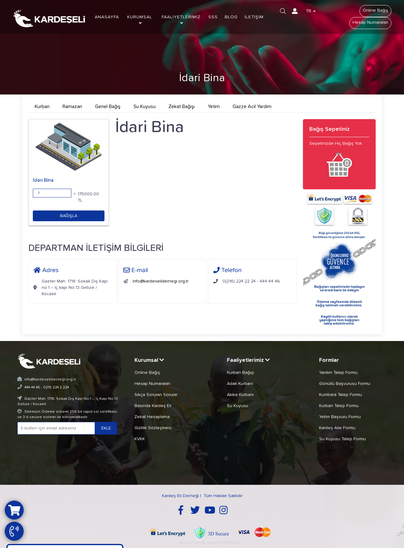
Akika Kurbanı (240, 395)
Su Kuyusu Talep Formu (342, 439)
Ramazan (72, 106)
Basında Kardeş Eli (152, 406)
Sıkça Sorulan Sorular (155, 395)
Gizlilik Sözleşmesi (152, 428)
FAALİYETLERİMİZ (181, 20)
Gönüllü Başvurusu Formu (344, 383)
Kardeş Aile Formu (337, 428)
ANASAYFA (107, 17)
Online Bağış (375, 10)
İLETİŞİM (254, 17)
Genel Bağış (108, 106)
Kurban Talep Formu (339, 406)
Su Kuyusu (145, 106)
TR (311, 11)
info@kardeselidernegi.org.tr (160, 281)
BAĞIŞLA (68, 216)
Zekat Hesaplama (152, 417)
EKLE (106, 428)
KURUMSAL (139, 20)
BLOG (231, 17)
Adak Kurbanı (240, 383)
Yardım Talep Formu (338, 372)
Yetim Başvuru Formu (340, 417)
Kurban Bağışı (240, 372)
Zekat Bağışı (182, 106)
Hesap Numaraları (370, 22)
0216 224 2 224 (56, 387)
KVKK (139, 439)
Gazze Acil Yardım (252, 106)
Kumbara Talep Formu (340, 395)
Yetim (214, 106)
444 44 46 (32, 387)
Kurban (42, 106)
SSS (213, 17)
